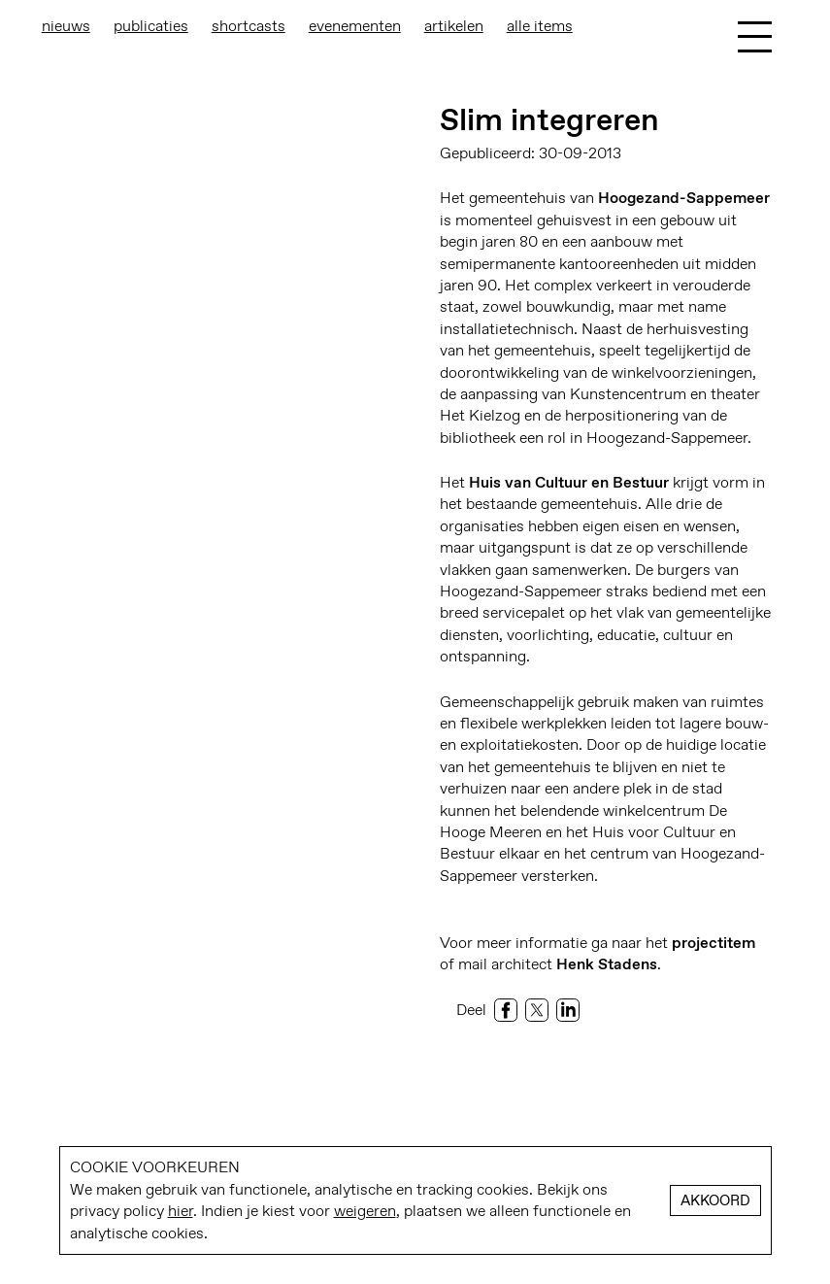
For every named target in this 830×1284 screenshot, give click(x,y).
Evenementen (355, 26)
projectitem (713, 942)
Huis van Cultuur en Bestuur (569, 482)
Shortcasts (248, 26)
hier (180, 1210)
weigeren (365, 1210)
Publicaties (151, 26)
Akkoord (715, 1200)
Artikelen (453, 26)
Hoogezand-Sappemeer (684, 197)
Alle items (540, 26)
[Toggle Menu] (755, 36)
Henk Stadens (606, 964)
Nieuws (66, 26)
